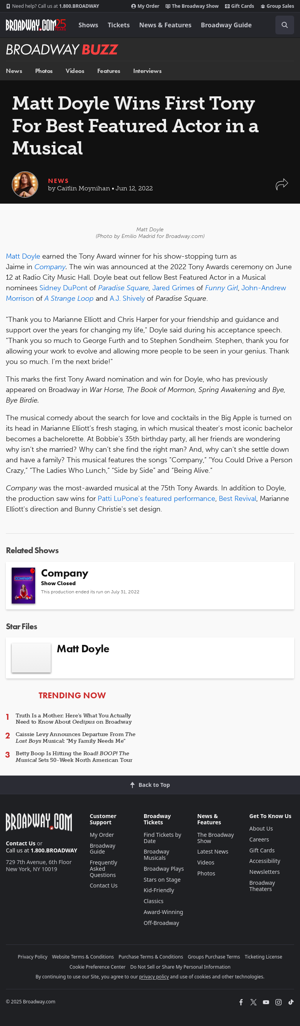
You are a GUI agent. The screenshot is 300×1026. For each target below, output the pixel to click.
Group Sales (277, 6)
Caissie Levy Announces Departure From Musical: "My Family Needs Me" (76, 737)
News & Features (165, 25)
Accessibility (264, 860)
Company (50, 267)
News (14, 71)
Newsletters (264, 871)
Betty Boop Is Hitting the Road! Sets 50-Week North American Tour (74, 756)
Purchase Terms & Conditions (151, 956)
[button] (282, 188)
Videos (75, 71)
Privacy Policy (33, 956)
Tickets (119, 25)
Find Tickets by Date (162, 838)
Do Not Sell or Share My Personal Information (180, 967)
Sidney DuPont (63, 288)
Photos (44, 71)
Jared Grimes (173, 288)
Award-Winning (163, 912)
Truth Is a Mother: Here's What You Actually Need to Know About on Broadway (73, 719)
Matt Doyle (23, 256)
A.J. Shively (127, 298)
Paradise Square (123, 288)
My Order (145, 6)
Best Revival (236, 498)
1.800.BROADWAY (52, 6)
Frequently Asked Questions (103, 869)
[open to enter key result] (284, 25)
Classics (154, 901)
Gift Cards (239, 6)
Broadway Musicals (157, 854)
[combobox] (281, 25)
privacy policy (154, 976)
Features (108, 71)
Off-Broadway (161, 923)
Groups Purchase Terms (214, 956)
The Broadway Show (192, 6)
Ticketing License (263, 956)
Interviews (147, 71)
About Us (261, 828)
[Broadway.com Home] (36, 25)
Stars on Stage (162, 879)
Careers (259, 839)
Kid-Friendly (159, 890)
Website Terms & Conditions (83, 956)
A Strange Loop (69, 298)
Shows (88, 25)
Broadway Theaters (262, 886)
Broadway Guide (226, 25)
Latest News (213, 851)
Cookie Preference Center (98, 967)
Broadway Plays (164, 868)
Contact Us (21, 843)
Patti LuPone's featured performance (156, 498)
